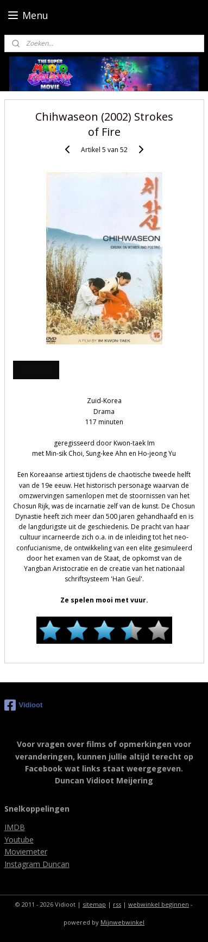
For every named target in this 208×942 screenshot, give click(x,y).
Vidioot (23, 705)
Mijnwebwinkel (122, 922)
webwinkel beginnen (158, 904)
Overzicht (36, 370)
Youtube (19, 839)
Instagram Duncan (37, 864)
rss (117, 904)
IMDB (14, 827)
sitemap (94, 904)
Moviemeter (25, 851)
